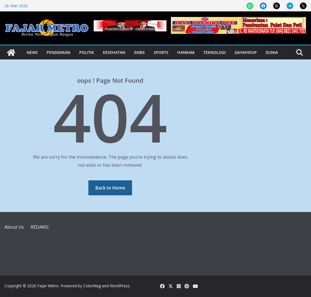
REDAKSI (40, 227)
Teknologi (214, 52)
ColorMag (92, 285)
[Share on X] (303, 6)
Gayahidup (246, 52)
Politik (86, 52)
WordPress (120, 285)
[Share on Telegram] (290, 6)
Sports (161, 52)
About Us (14, 227)
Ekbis (139, 52)
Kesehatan (114, 52)
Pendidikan (58, 52)
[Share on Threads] (276, 6)
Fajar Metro (48, 285)
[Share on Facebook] (263, 6)
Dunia (272, 52)
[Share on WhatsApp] (250, 6)
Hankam (186, 52)
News (32, 52)
